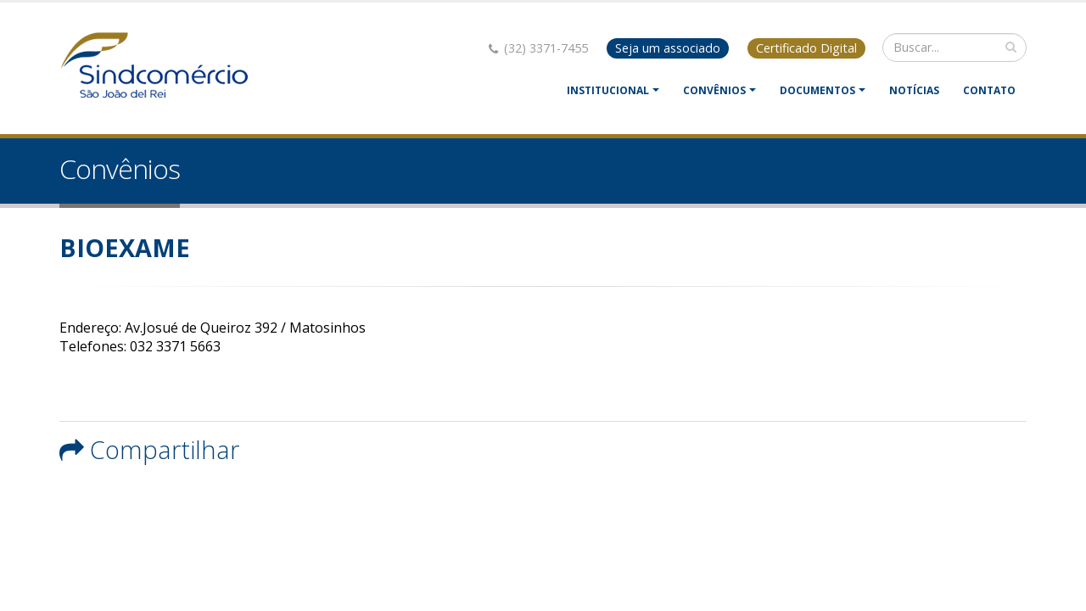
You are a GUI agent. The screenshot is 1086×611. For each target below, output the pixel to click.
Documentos (817, 90)
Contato (989, 90)
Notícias (914, 90)
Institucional (608, 90)
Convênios (714, 90)
